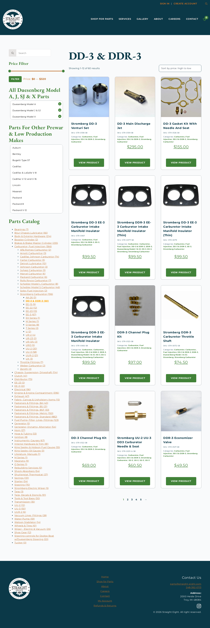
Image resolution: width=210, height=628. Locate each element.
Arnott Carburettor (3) (33, 253)
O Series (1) (20, 464)
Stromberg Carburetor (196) (36, 294)
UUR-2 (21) (32, 355)
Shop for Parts (102, 19)
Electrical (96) (22, 389)
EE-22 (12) (31, 307)
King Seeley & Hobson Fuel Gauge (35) (37, 447)
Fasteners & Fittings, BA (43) (31, 403)
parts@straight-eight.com (185, 584)
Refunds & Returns (105, 605)
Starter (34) (21, 481)
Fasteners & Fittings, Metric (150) (33, 413)
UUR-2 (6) (20, 512)
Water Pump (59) (24, 518)
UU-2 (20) (31, 348)
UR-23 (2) (31, 338)
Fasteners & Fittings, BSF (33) (31, 410)
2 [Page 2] (127, 499)
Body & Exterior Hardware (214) (32, 236)
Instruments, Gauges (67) (29, 440)
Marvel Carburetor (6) (33, 273)
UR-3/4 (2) (32, 341)
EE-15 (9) (31, 304)
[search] (12, 53)
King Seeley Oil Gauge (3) (29, 450)
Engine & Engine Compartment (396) (36, 393)
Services (125, 19)
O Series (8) (32, 324)
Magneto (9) (21, 461)
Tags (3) (19, 491)
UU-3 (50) (20, 508)
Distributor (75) (23, 379)
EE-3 (97, 242)
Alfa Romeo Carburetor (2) (35, 250)
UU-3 (142, 460)
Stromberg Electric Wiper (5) (31, 488)
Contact (192, 19)
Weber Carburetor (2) (32, 365)
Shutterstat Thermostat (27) (31, 474)
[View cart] (205, 19)
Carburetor (133, 244)
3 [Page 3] (132, 499)
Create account (185, 3)
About (158, 19)
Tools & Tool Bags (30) (27, 498)
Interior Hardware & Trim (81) (31, 444)
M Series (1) (32, 321)
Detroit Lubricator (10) (33, 263)
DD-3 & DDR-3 (87, 139)
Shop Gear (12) (22, 532)
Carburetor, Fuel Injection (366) (33, 246)
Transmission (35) (24, 501)
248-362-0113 (193, 587)
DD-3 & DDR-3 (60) (37, 301)
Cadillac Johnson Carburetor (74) (39, 256)
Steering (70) (22, 484)
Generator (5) (22, 423)
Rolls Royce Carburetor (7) (35, 280)
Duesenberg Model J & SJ (129, 249)
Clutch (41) (20, 376)
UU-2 (131, 460)
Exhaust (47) (21, 396)
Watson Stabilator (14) (27, 522)
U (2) (28, 331)
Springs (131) (21, 478)
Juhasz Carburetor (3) (33, 270)
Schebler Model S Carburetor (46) (40, 287)
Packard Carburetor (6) (33, 277)
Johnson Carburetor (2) (34, 267)
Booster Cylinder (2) (26, 239)
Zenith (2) (26, 369)
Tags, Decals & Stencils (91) (30, 495)
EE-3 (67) (31, 314)
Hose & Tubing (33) (25, 433)
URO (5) (30, 345)
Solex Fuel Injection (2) (33, 290)
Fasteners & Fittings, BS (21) (30, 406)
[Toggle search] (206, 3)
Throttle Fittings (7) (31, 362)
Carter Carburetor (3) (32, 260)
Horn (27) (19, 430)
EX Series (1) (33, 318)
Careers (174, 19)
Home (105, 576)
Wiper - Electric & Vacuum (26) (32, 529)
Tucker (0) (20, 542)
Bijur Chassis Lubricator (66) (31, 233)
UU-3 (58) (31, 352)
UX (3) (29, 358)
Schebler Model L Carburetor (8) (39, 284)
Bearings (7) (21, 229)
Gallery (142, 19)
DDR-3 (149, 246)
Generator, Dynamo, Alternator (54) (35, 427)
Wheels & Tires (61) (25, 525)
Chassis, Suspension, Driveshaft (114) (36, 372)
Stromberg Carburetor (81, 245)
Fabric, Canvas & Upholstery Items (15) (37, 399)
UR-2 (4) (31, 335)
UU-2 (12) (19, 505)
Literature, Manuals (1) (27, 454)
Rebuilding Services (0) (28, 467)
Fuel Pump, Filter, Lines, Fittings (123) (36, 420)
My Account (105, 600)
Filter (15, 79)
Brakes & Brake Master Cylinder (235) (36, 243)
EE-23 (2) (19, 382)
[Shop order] (180, 68)
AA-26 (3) (31, 297)
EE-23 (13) (31, 311)
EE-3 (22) (19, 386)
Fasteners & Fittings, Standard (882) (35, 416)
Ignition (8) (21, 437)
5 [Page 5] (141, 499)
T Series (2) (32, 328)
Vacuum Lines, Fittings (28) (30, 515)
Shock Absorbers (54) (27, 471)
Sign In (165, 3)
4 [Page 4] (136, 499)
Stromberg (122, 252)
